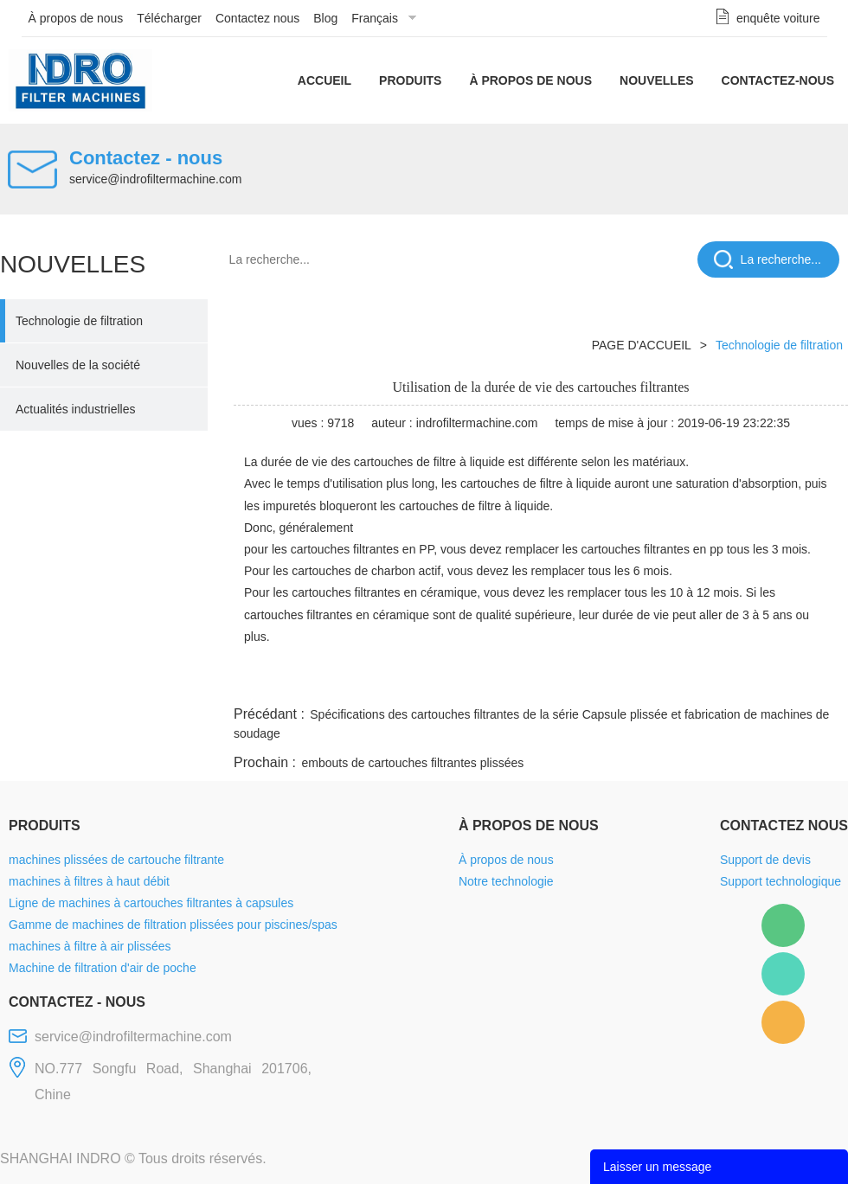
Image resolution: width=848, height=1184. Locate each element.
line (585, 681)
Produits (410, 80)
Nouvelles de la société (78, 365)
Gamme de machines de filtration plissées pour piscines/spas (173, 924)
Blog (325, 18)
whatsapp (678, 681)
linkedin (818, 681)
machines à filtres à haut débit (89, 881)
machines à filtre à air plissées (90, 946)
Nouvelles (657, 80)
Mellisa (783, 973)
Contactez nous (257, 18)
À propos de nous (76, 18)
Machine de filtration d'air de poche (102, 968)
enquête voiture (778, 18)
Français (374, 18)
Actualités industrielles (76, 409)
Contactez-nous (778, 80)
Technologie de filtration (79, 321)
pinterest (724, 681)
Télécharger (169, 18)
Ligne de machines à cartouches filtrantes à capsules (151, 903)
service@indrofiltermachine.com (155, 179)
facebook (538, 681)
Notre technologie (506, 881)
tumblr (771, 681)
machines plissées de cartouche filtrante (116, 860)
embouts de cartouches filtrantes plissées (412, 763)
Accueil (324, 80)
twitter (631, 681)
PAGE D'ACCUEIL (641, 345)
